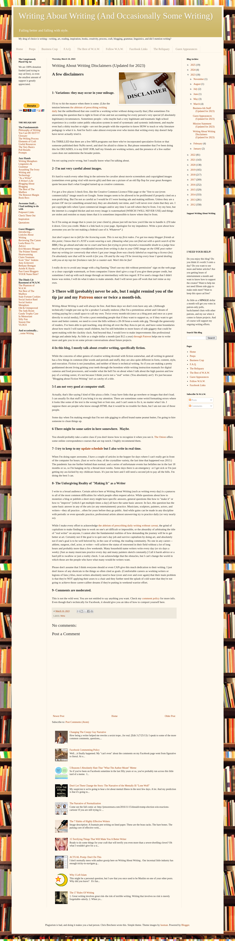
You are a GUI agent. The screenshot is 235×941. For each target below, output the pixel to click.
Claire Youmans (26, 257)
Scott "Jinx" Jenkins (29, 260)
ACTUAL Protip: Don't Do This (85, 857)
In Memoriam (25, 316)
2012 (193, 204)
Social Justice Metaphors (25, 304)
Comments (195, 406)
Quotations (24, 222)
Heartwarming (26, 254)
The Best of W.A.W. (88, 49)
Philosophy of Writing (29, 130)
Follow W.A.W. (114, 49)
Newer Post (58, 716)
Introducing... (25, 232)
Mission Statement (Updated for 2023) (203, 125)
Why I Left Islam (78, 875)
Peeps (32, 49)
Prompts (23, 152)
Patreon (86, 297)
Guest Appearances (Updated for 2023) (203, 117)
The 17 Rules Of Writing (82, 892)
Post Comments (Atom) (77, 722)
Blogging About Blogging (26, 185)
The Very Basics (27, 147)
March (197, 104)
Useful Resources (27, 144)
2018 (193, 174)
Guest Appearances (186, 49)
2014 (193, 194)
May (196, 99)
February (198, 143)
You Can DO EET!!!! (29, 133)
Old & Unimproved (28, 308)
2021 (193, 159)
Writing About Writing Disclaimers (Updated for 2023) (204, 134)
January (197, 148)
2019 (193, 169)
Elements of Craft (27, 141)
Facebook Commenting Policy (85, 750)
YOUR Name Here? (29, 274)
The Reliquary (161, 49)
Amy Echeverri (26, 263)
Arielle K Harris (27, 268)
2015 (193, 189)
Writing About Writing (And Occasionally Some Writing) (116, 15)
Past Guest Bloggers (29, 271)
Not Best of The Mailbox (26, 292)
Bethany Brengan (27, 265)
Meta (63, 616)
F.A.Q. (67, 49)
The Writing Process (29, 138)
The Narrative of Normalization (85, 803)
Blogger (185, 925)
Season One (24, 322)
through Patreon (142, 336)
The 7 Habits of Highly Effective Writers (90, 821)
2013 (193, 199)
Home (19, 49)
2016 (193, 184)
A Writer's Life (26, 181)
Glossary (23, 136)
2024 (193, 69)
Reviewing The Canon (30, 240)
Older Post (170, 716)
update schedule (92, 448)
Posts (193, 400)
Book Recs (24, 197)
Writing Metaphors (28, 161)
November (199, 79)
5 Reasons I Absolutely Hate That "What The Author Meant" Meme (103, 768)
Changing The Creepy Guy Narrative (88, 732)
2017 (193, 179)
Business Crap (50, 49)
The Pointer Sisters (28, 251)
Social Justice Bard (28, 299)
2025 (193, 65)
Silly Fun (23, 319)
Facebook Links (138, 49)
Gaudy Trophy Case (28, 313)
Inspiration (24, 219)
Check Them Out (27, 215)
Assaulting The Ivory (29, 169)
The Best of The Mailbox (26, 190)
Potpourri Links (26, 212)
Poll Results (24, 150)
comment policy (151, 598)
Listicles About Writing (26, 236)
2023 (193, 74)
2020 (193, 165)
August (197, 84)
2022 (193, 155)
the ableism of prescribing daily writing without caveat (128, 525)
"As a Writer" (25, 178)
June (196, 94)
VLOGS (23, 325)
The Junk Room (26, 311)
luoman (164, 925)
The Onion (160, 436)
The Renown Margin (29, 195)
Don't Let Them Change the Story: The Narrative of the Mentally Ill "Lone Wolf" (110, 785)
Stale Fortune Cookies (29, 296)
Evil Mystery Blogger (29, 249)
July (195, 89)
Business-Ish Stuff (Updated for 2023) (203, 109)
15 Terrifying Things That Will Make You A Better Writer (98, 839)
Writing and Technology (24, 174)
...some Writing (26, 333)
